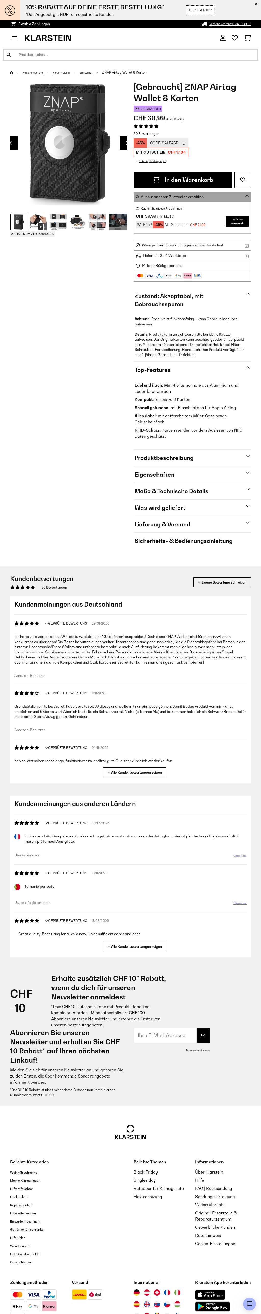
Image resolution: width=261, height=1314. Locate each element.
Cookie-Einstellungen (215, 1243)
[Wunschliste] (235, 38)
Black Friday (146, 1172)
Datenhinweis (208, 1235)
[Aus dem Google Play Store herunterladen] (212, 1306)
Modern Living (70, 72)
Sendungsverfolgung (215, 1196)
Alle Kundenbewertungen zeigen (137, 771)
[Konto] (223, 38)
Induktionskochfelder (30, 1253)
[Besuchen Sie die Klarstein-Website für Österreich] (147, 1292)
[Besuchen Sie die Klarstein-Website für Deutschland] (137, 1292)
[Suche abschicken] (9, 55)
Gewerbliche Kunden (215, 1227)
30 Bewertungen (146, 134)
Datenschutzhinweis (196, 1050)
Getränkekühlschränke (32, 1229)
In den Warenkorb (183, 179)
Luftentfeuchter (25, 1188)
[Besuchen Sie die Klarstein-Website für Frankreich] (167, 1292)
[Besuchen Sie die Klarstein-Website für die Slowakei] (157, 1304)
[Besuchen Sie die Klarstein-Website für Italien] (177, 1292)
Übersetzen (237, 857)
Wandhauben (23, 1245)
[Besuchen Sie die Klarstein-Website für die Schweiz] (157, 1292)
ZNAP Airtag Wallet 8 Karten (141, 72)
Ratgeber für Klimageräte (159, 1188)
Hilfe (199, 1180)
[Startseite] (16, 72)
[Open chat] (249, 1304)
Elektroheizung (148, 1196)
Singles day (145, 1180)
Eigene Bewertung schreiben (212, 582)
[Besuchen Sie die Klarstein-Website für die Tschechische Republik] (167, 1304)
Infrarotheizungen (27, 1212)
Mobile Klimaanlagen (30, 1180)
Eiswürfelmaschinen (29, 1221)
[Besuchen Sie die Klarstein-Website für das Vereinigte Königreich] (147, 1304)
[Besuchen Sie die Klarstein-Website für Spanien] (137, 1304)
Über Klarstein (209, 1172)
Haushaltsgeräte (36, 72)
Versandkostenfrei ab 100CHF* (225, 24)
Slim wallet (100, 72)
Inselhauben (21, 1196)
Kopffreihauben (25, 1204)
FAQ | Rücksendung (213, 1188)
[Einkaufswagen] (247, 38)
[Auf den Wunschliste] (242, 180)
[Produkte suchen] (130, 55)
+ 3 (118, 221)
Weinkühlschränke (28, 1172)
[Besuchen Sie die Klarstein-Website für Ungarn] (177, 1304)
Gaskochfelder (24, 1261)
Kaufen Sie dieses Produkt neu (166, 208)
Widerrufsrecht (210, 1204)
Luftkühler (20, 1237)
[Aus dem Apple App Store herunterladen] (210, 1294)
